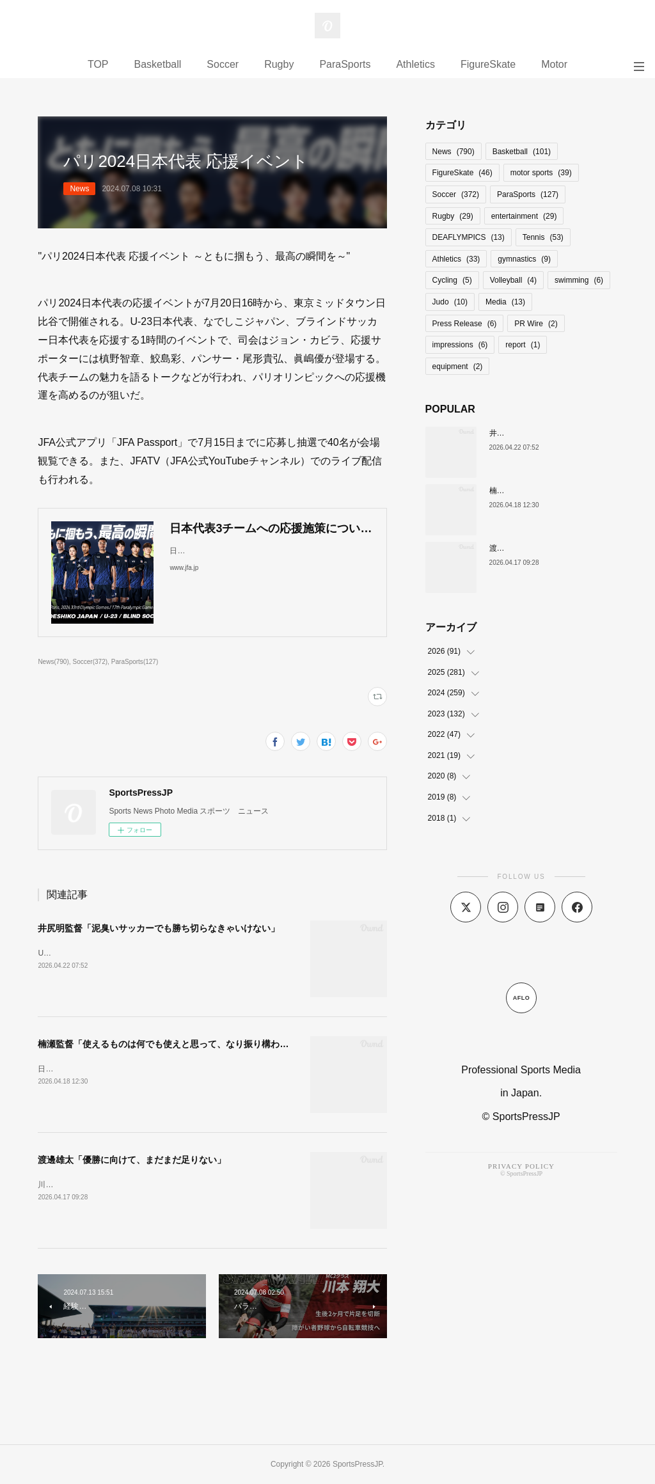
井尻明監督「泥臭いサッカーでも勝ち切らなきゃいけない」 (159, 928)
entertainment (524, 216)
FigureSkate (488, 64)
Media (505, 301)
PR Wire (535, 323)
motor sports (541, 172)
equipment (457, 366)
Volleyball (513, 280)
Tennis (543, 237)
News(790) (53, 661)
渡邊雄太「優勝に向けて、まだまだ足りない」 (132, 1160)
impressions (460, 344)
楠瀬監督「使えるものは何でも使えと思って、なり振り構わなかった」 (181, 1044)
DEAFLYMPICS (468, 237)
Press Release (464, 323)
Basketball (158, 64)
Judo (450, 301)
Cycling (452, 280)
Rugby (279, 64)
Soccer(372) (90, 661)
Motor (554, 64)
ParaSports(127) (134, 661)
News (79, 188)
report (522, 344)
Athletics (415, 64)
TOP (98, 64)
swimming (579, 280)
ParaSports (344, 64)
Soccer (223, 64)
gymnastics (524, 259)
